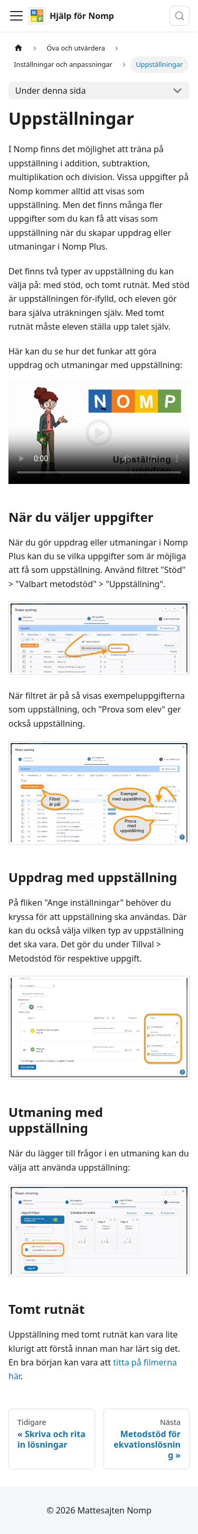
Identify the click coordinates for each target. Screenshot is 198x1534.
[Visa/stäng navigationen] (16, 16)
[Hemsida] (18, 48)
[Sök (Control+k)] (179, 16)
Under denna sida (50, 90)
